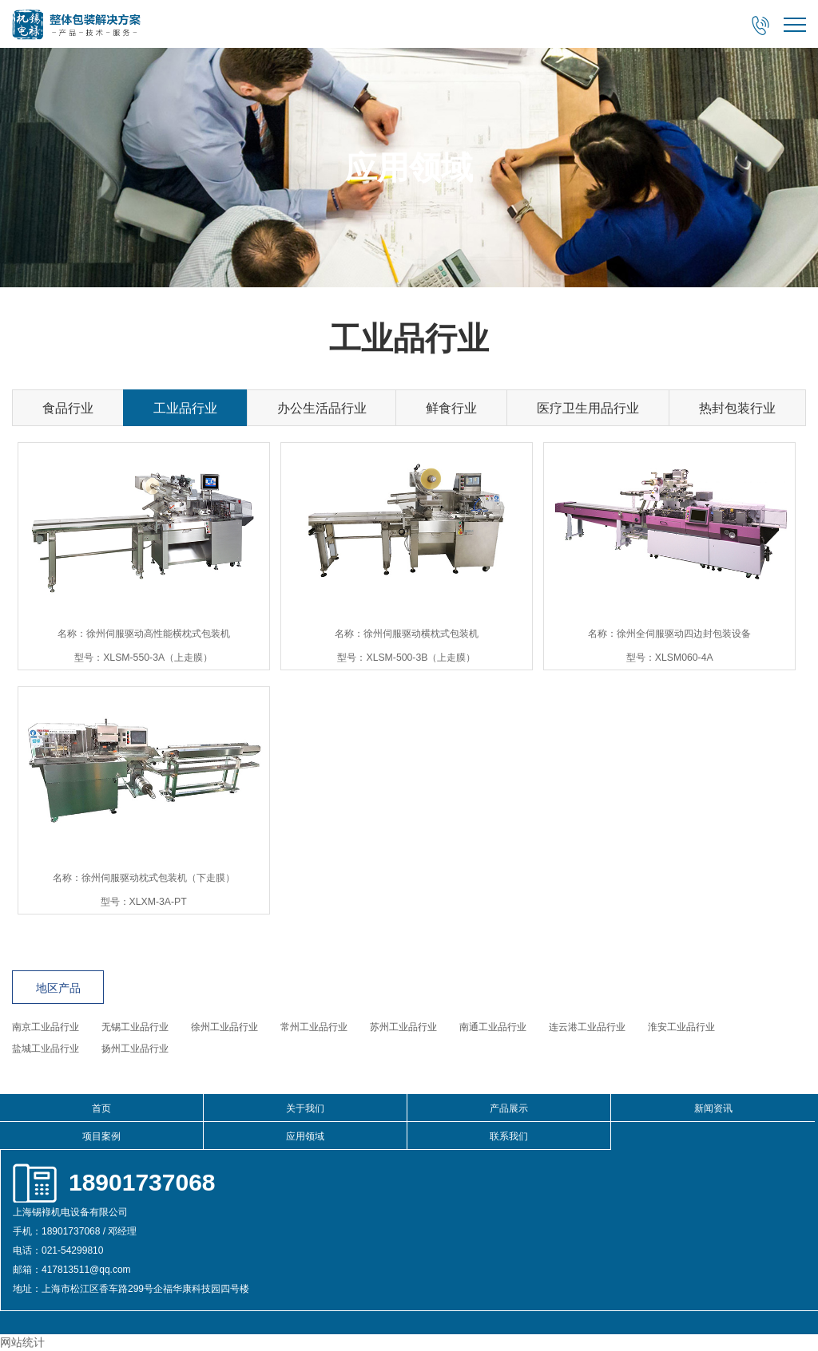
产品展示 (509, 1108)
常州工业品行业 (313, 1027)
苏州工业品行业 (403, 1027)
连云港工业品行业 (587, 1027)
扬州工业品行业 (135, 1048)
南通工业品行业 (492, 1027)
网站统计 (22, 1342)
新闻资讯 (713, 1108)
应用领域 (305, 1136)
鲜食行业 (451, 408)
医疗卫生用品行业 (588, 408)
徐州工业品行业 (224, 1027)
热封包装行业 (737, 408)
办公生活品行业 (322, 408)
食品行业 (67, 408)
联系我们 (509, 1136)
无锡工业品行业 (135, 1027)
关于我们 (305, 1108)
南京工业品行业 (45, 1027)
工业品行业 (185, 408)
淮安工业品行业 (681, 1027)
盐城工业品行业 (45, 1048)
